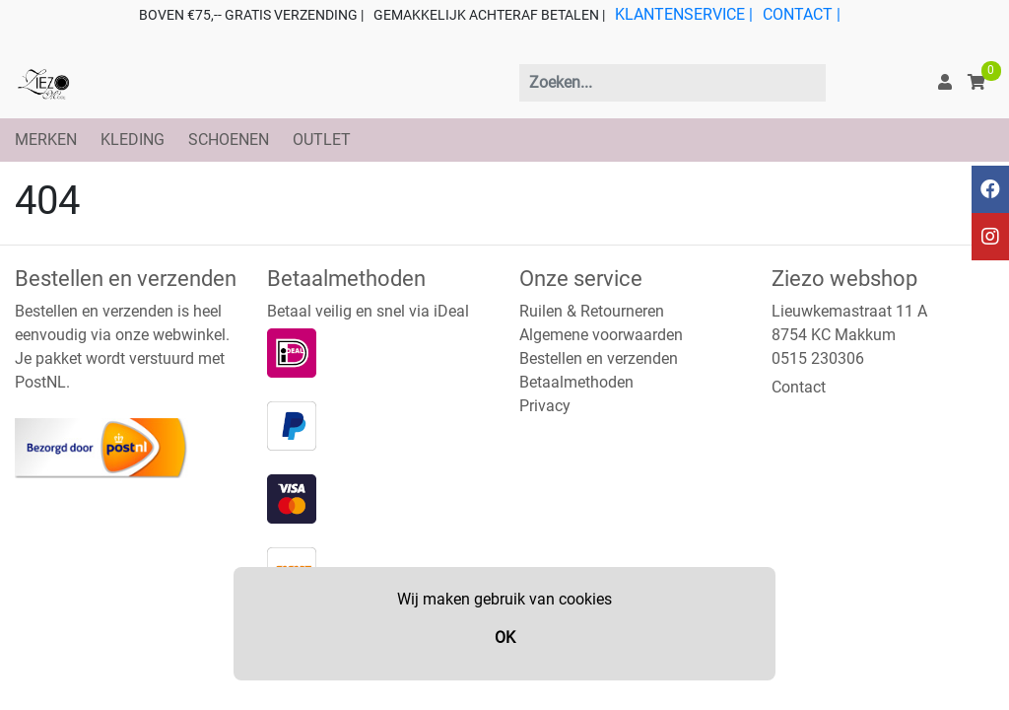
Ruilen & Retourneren (591, 311)
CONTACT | (802, 14)
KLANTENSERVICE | (684, 14)
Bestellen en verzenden (598, 358)
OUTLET (322, 139)
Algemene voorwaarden (601, 334)
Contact (799, 387)
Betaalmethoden (576, 382)
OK (505, 637)
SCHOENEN (228, 139)
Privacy (545, 405)
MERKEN (46, 139)
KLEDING (133, 139)
